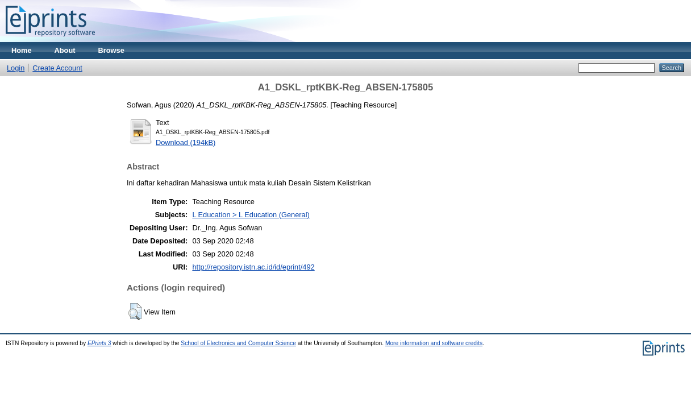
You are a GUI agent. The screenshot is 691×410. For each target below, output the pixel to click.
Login (15, 68)
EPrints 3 (99, 343)
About (65, 50)
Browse (111, 50)
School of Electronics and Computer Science (238, 343)
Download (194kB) (185, 142)
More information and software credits (433, 343)
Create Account (57, 68)
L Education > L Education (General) (250, 214)
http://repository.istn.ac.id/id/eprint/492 (253, 267)
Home (21, 50)
